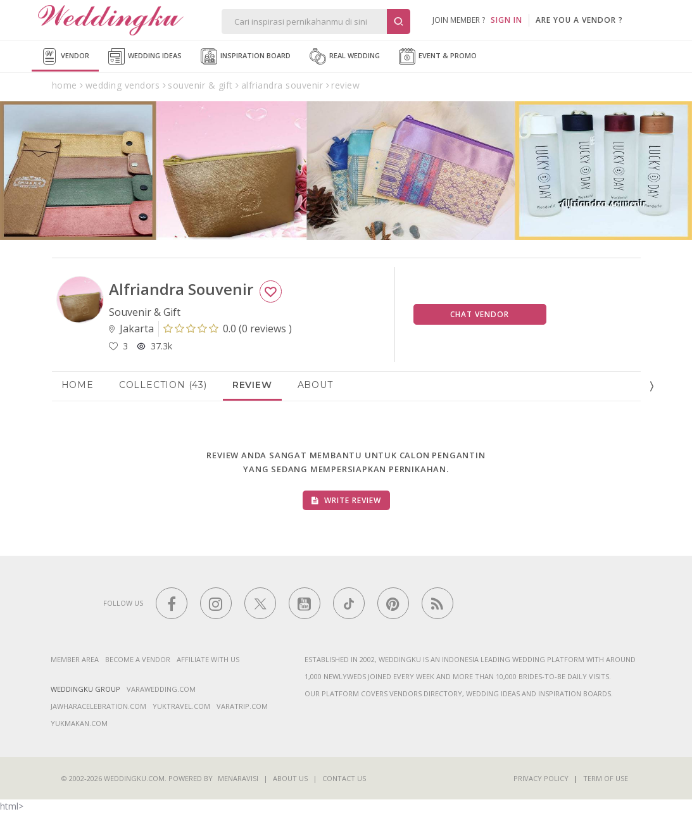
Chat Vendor (479, 314)
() (227, 328)
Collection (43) (163, 385)
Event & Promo (438, 56)
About (315, 385)
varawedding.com (161, 689)
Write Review (346, 500)
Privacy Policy (541, 778)
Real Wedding (345, 56)
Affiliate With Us (208, 659)
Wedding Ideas (145, 56)
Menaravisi (238, 778)
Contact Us (344, 778)
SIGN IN (506, 20)
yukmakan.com (79, 723)
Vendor (65, 56)
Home (77, 385)
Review (252, 385)
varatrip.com (242, 706)
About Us (290, 778)
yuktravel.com (181, 706)
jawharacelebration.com (98, 706)
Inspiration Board (246, 56)
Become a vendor (137, 659)
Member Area (75, 659)
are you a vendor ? (579, 20)
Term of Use (605, 778)
